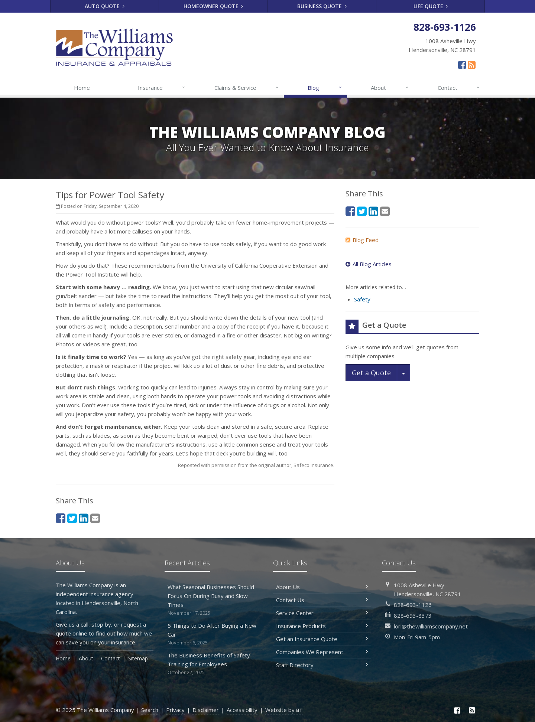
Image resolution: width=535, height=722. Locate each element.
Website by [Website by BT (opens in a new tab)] (284, 709)
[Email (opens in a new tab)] (95, 518)
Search (149, 709)
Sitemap (138, 658)
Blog (325, 88)
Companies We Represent (322, 652)
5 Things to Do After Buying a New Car (213, 634)
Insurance (162, 88)
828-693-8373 (413, 615)
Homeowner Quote (213, 6)
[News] (472, 64)
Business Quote (322, 6)
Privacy (175, 709)
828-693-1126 (413, 604)
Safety (362, 299)
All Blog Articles (369, 264)
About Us (322, 587)
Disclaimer (205, 709)
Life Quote (431, 6)
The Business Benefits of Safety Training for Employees (213, 663)
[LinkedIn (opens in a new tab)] (83, 518)
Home (82, 87)
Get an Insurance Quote (322, 639)
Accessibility (242, 709)
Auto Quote (104, 6)
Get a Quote (371, 372)
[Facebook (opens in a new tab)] (462, 64)
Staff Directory (322, 665)
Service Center (322, 613)
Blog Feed (362, 240)
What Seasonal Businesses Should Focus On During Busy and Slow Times (213, 600)
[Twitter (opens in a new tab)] (72, 518)
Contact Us (322, 600)
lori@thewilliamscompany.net (431, 626)
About (390, 88)
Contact (459, 88)
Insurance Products (322, 626)
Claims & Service (246, 88)
